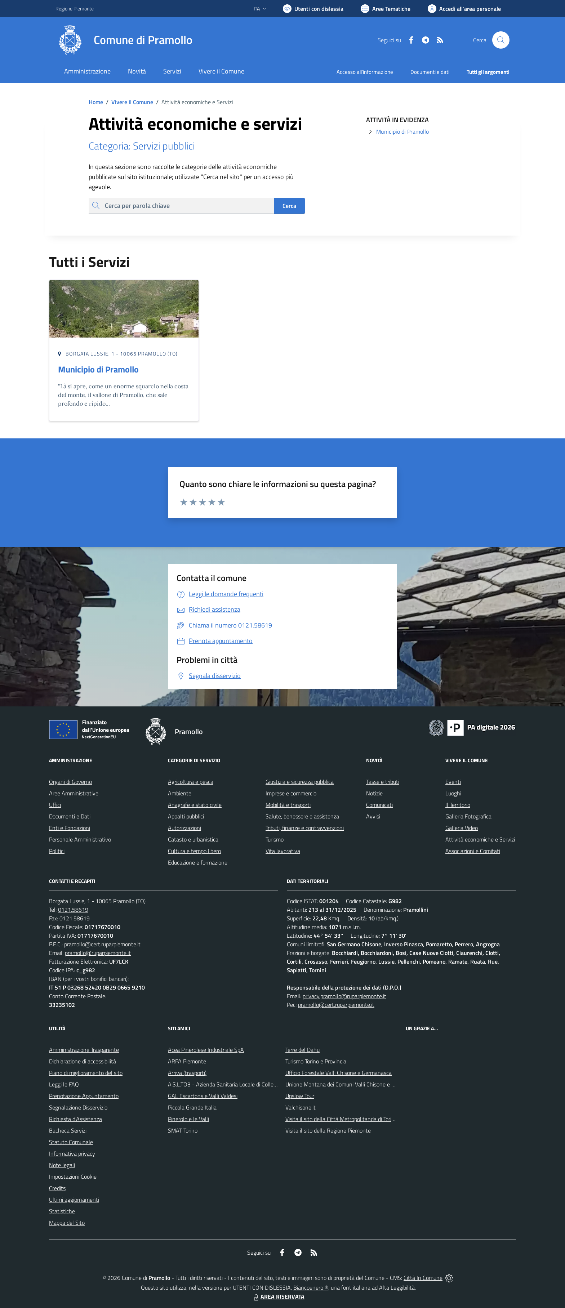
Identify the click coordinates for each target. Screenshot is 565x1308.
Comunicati (379, 804)
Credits (57, 1188)
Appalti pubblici (186, 816)
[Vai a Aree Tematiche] (385, 8)
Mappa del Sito (67, 1222)
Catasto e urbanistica (193, 839)
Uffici (55, 804)
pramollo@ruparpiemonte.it (98, 952)
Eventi (453, 781)
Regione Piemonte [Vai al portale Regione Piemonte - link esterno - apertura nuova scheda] (74, 8)
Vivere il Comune (132, 102)
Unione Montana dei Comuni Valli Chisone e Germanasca (353, 1084)
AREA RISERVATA (278, 1296)
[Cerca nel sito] (501, 40)
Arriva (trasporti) (187, 1072)
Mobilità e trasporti (288, 804)
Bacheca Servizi (67, 1130)
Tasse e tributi (382, 781)
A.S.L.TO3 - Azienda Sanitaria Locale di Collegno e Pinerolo (238, 1084)
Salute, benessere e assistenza (302, 816)
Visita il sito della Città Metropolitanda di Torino (341, 1119)
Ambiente (179, 793)
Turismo (275, 839)
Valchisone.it (300, 1107)
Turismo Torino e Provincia (315, 1061)
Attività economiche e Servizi (480, 839)
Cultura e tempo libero (194, 851)
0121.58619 (73, 909)
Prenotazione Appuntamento (84, 1096)
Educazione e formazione (197, 862)
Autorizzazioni (184, 827)
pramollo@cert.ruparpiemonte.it (102, 944)
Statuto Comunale (71, 1142)
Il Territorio (457, 804)
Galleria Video (461, 827)
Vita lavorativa (283, 851)
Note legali (62, 1165)
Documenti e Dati (69, 816)
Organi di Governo (70, 781)
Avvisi (373, 816)
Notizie (374, 793)
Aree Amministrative (73, 793)
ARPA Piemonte (187, 1061)
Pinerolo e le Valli (188, 1119)
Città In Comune (423, 1277)
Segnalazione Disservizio (78, 1107)
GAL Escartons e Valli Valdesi (202, 1096)
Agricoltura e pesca (190, 781)
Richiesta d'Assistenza (75, 1119)
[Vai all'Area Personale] (464, 8)
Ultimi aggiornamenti (74, 1199)
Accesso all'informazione (365, 72)
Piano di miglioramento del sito (86, 1072)
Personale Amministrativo (80, 839)
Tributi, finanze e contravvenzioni (305, 827)
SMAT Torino (182, 1130)
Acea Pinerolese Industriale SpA (206, 1049)
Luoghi (453, 793)
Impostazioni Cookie (73, 1176)
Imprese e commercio (291, 793)
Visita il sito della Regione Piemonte (328, 1130)
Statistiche (62, 1211)
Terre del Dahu (302, 1049)
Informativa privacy (72, 1153)
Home (96, 102)
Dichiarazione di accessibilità (82, 1061)
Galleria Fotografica (468, 816)
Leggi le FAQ (64, 1084)
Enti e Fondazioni (69, 827)
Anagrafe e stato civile (195, 804)
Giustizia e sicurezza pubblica (300, 781)
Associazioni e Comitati (472, 851)
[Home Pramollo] (123, 40)
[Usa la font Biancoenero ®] (313, 8)
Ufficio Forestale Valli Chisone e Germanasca (338, 1072)
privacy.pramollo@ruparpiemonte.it (344, 996)
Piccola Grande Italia (192, 1107)
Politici (56, 851)
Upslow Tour (299, 1096)
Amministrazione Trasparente (84, 1049)
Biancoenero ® (310, 1287)
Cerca (289, 205)
